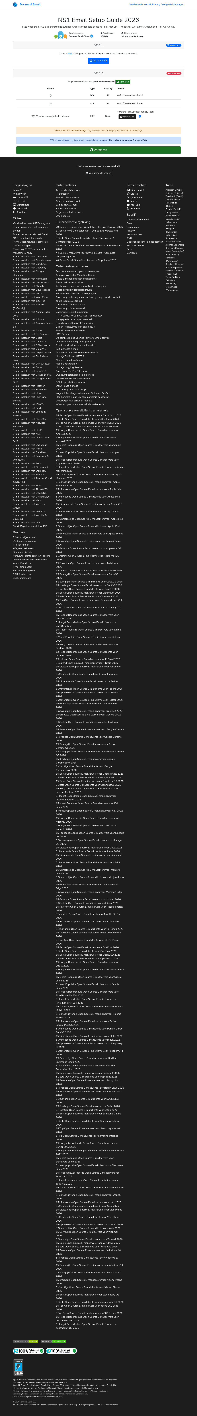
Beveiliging (133, 227)
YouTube (133, 205)
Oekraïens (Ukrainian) (171, 282)
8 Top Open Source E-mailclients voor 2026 (87, 426)
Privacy (156, 4)
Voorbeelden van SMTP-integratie (31, 223)
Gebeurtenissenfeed (138, 219)
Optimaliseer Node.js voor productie (75, 341)
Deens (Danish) (173, 199)
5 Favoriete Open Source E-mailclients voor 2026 (88, 738)
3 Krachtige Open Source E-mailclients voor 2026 (84, 768)
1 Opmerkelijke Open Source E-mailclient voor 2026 (87, 528)
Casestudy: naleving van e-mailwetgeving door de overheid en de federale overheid (88, 299)
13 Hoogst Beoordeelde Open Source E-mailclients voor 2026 (87, 653)
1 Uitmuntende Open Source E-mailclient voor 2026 (87, 513)
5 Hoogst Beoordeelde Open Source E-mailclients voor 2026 (89, 469)
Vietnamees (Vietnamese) (172, 288)
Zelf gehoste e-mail (66, 205)
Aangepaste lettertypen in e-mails (75, 319)
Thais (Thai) (171, 273)
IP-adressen (62, 193)
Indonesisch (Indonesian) (171, 237)
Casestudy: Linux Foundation (72, 312)
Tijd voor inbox (21, 544)
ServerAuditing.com (24, 570)
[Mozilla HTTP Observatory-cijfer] (53, 1341)
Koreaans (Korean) (174, 248)
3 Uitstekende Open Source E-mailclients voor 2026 (88, 1219)
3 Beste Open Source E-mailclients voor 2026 (88, 777)
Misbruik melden (136, 245)
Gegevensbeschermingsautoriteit (145, 242)
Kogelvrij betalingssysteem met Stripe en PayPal (82, 393)
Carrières (132, 253)
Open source (63, 216)
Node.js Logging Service (69, 367)
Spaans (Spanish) (174, 267)
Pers (129, 249)
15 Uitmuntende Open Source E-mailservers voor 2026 (89, 506)
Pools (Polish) (172, 254)
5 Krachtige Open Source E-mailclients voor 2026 (86, 1110)
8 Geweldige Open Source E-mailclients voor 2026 (89, 711)
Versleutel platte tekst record (31, 556)
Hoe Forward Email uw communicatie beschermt (82, 397)
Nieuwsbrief (135, 190)
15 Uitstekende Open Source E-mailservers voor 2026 (89, 491)
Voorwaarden (134, 234)
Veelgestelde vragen (172, 4)
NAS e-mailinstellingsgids (27, 238)
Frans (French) (172, 215)
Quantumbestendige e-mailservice (75, 375)
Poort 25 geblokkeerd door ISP (30, 526)
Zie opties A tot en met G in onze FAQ (128, 140)
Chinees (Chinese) (174, 193)
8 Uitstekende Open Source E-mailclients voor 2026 (87, 675)
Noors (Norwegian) (175, 251)
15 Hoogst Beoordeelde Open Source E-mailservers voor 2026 (87, 432)
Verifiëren (123, 81)
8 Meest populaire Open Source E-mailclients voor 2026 (89, 1167)
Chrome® (20, 208)
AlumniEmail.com (22, 563)
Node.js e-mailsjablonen (69, 360)
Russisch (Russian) (175, 264)
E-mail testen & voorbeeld (70, 330)
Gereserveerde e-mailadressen (30, 559)
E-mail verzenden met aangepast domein (31, 228)
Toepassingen (22, 185)
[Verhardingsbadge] (18, 1367)
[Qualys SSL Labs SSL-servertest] (25, 1341)
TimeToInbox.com (22, 567)
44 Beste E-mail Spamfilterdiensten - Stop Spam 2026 (86, 260)
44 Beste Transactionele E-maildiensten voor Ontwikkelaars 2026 (89, 247)
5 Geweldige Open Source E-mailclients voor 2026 (89, 893)
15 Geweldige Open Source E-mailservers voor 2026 (89, 535)
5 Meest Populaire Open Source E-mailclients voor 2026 (87, 454)
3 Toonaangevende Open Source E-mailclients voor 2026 (89, 842)
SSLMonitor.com (22, 578)
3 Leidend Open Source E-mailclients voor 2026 (87, 663)
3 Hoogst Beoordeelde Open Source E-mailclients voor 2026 (86, 439)
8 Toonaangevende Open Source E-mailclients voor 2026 (88, 1015)
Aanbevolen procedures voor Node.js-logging (81, 286)
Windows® (19, 193)
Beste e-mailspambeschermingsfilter (76, 278)
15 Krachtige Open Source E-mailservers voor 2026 (89, 585)
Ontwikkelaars (66, 185)
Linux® (19, 201)
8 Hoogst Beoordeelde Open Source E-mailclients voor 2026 (86, 624)
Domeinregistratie (23, 552)
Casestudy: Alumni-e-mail (70, 304)
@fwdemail (135, 197)
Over (129, 223)
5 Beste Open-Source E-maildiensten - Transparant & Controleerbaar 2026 (85, 240)
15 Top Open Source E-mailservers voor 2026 (88, 423)
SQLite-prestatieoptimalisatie (72, 382)
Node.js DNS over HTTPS (70, 356)
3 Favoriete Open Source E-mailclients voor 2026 (87, 1259)
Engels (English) (173, 209)
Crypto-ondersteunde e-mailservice (75, 345)
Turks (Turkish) (173, 277)
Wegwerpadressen (23, 548)
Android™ (20, 197)
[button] (140, 116)
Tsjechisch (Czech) (174, 196)
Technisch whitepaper (68, 190)
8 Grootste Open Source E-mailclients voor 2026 (87, 723)
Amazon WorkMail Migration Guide (75, 275)
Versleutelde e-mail (140, 4)
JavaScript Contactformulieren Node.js (77, 352)
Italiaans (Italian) (174, 241)
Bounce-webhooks (66, 208)
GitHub (132, 193)
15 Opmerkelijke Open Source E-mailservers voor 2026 (89, 520)
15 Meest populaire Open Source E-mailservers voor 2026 (84, 1159)
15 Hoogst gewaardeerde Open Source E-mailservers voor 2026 (88, 1174)
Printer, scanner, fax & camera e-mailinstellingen (31, 243)
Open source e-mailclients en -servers (82, 410)
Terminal (19, 212)
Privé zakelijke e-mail (24, 537)
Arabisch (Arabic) (174, 189)
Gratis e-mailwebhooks (68, 201)
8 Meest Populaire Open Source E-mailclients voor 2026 (88, 639)
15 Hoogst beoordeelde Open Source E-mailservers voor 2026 (87, 1145)
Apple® (17, 190)
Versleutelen (127, 116)
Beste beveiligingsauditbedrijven (74, 290)
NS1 (70, 53)
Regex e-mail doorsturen (69, 212)
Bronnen (19, 532)
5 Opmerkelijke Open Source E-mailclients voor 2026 (88, 1228)
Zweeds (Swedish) (174, 270)
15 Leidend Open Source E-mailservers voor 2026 (88, 659)
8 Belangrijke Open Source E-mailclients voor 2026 (89, 929)
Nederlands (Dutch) (171, 204)
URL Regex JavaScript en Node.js (74, 400)
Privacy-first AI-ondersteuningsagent (76, 293)
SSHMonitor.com (22, 574)
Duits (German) (173, 219)
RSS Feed (134, 208)
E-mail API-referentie (67, 197)
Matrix (132, 201)
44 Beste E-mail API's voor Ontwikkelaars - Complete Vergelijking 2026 (85, 254)
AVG (129, 238)
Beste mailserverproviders (70, 282)
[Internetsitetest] (28, 1350)
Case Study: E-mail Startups (71, 389)
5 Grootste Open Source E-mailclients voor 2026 (87, 557)
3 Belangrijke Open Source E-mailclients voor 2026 (89, 581)
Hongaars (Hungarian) (171, 230)
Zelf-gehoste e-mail (67, 349)
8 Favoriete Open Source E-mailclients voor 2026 (89, 570)
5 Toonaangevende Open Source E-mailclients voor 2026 (88, 483)
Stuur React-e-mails (67, 386)
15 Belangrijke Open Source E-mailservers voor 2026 (87, 576)
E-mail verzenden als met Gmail (30, 234)
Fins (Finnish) (172, 212)
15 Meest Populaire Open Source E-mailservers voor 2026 (88, 446)
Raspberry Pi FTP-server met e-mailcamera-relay (30, 251)
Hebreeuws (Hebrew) (171, 224)
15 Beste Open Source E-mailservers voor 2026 (88, 415)
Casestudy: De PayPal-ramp (71, 371)
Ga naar (173, 45)
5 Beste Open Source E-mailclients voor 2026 (87, 596)
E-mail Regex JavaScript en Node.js (75, 326)
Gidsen (18, 218)
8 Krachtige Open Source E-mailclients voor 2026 (88, 589)
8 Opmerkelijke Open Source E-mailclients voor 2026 (89, 700)
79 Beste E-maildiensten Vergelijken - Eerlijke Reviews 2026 (89, 227)
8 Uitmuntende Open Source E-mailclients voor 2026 (89, 689)
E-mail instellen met (30, 256)
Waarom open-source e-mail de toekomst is (80, 404)
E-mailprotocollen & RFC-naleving (75, 323)
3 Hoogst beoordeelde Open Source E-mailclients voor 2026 (90, 1152)
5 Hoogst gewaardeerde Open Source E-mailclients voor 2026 (87, 1182)
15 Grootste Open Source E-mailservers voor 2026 (88, 550)
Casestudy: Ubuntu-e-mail (70, 308)
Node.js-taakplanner (67, 363)
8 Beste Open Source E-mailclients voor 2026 (87, 419)
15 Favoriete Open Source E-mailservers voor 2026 (87, 565)
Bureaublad (21, 205)
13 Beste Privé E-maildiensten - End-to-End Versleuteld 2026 (87, 232)
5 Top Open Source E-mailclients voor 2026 (88, 609)
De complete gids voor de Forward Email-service (82, 338)
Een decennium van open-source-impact (78, 271)
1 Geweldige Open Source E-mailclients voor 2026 (88, 542)
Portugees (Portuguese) (172, 259)
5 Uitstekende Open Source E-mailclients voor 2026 (88, 498)
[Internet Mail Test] (61, 1350)
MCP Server (62, 334)
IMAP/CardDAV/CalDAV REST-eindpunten (79, 315)
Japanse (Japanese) (175, 244)
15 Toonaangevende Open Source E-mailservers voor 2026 (89, 476)
